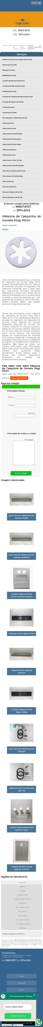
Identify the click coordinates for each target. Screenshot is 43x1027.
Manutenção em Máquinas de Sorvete (15, 118)
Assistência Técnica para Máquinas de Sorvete (17, 59)
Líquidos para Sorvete (9, 112)
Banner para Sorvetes (9, 65)
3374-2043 (23, 34)
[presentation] (21, 425)
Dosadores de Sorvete (9, 91)
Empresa (21, 983)
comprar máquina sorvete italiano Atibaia (21, 711)
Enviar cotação (21, 473)
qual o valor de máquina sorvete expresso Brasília (21, 517)
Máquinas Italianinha (9, 149)
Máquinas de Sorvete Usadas (11, 144)
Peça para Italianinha (9, 187)
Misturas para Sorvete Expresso (12, 176)
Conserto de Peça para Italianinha (13, 81)
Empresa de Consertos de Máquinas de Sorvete (17, 96)
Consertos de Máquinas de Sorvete (13, 86)
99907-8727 (24, 30)
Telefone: (25, 414)
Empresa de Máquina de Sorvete (13, 102)
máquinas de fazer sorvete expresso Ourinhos (21, 868)
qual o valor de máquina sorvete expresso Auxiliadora (21, 556)
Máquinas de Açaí (8, 123)
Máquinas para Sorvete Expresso (13, 165)
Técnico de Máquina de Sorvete (12, 197)
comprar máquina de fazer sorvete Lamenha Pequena (22, 595)
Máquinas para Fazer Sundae (12, 160)
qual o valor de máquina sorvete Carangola (21, 750)
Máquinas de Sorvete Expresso (12, 134)
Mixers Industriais (8, 181)
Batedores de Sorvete (9, 75)
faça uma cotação (19, 378)
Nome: (22, 397)
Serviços (21, 54)
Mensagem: (24, 452)
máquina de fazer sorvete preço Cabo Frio (21, 789)
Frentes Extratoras (8, 107)
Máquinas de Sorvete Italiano (12, 139)
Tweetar (5, 229)
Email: (22, 405)
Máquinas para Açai (9, 155)
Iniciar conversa (18, 1016)
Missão (21, 990)
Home (21, 976)
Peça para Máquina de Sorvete (12, 192)
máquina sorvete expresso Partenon (21, 671)
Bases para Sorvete (8, 70)
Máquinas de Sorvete (9, 128)
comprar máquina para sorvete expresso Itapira (21, 828)
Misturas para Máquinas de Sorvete (14, 171)
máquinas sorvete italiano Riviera (21, 634)
